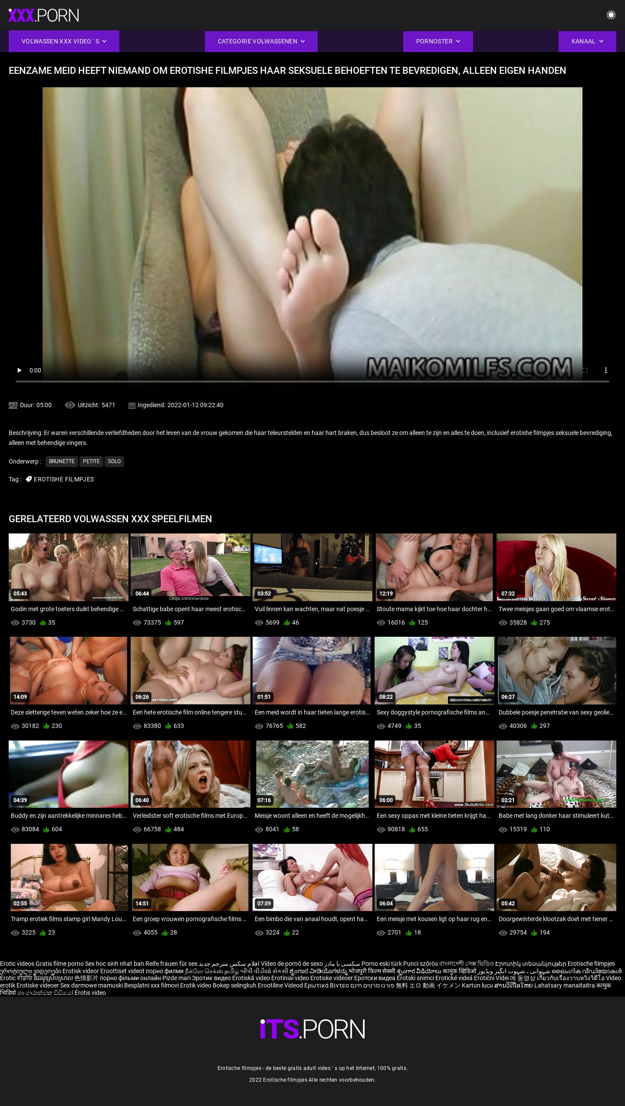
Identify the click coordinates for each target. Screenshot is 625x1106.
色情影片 (87, 977)
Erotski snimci (416, 977)
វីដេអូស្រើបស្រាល (54, 977)
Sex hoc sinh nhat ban (114, 963)
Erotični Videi (492, 977)
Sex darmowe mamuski (91, 985)
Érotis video (90, 992)
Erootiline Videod (281, 985)
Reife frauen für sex (171, 963)
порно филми (165, 971)
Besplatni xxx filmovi (151, 985)
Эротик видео (212, 977)
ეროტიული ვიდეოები (31, 971)
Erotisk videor (81, 971)
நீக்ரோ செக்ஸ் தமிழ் (212, 971)
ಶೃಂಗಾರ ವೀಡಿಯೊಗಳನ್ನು (319, 971)
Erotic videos (18, 963)
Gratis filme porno (60, 963)
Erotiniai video (290, 977)
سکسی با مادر (342, 963)
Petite (91, 461)
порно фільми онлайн (130, 977)
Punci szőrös (420, 963)
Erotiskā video (251, 977)
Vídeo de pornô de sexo (292, 963)
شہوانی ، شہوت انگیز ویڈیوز (514, 971)
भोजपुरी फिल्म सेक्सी (372, 971)
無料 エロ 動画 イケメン (428, 985)
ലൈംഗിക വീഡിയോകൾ (587, 971)
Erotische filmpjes (591, 963)
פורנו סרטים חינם (372, 985)
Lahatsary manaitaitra (565, 985)
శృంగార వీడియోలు (420, 971)
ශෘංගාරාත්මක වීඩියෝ (46, 992)
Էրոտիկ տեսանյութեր (531, 963)
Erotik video (196, 985)
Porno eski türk (382, 963)
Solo (114, 461)
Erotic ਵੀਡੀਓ (17, 977)
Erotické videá (454, 977)
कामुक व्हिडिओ (460, 971)
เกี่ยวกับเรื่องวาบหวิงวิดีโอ (571, 977)
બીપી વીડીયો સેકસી (264, 971)
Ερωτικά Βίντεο (327, 985)
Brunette (62, 461)
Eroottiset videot (123, 971)
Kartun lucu (478, 985)
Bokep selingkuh (235, 985)
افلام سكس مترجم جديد (229, 963)
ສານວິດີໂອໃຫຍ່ (514, 985)
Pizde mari (176, 977)
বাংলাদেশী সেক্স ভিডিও (466, 963)
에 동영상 (523, 977)
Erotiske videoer (332, 977)
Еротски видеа (375, 977)
